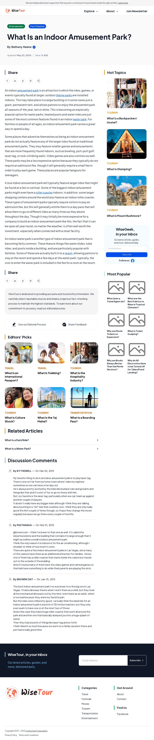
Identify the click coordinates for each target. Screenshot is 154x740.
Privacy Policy (11, 735)
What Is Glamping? (119, 169)
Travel (9, 368)
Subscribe (126, 254)
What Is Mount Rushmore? (124, 215)
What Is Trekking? (49, 373)
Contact (121, 699)
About (120, 694)
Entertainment (90, 718)
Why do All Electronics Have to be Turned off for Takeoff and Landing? (137, 366)
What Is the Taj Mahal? (47, 419)
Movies (85, 703)
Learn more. (123, 3)
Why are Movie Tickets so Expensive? (114, 334)
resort (68, 253)
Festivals (86, 699)
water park (80, 119)
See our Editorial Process (29, 324)
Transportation (81, 412)
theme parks (64, 95)
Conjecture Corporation (36, 731)
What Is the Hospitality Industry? (77, 376)
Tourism (75, 368)
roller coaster (44, 192)
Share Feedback (74, 324)
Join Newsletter (136, 11)
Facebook (122, 714)
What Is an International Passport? (13, 376)
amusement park (28, 90)
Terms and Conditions (29, 735)
